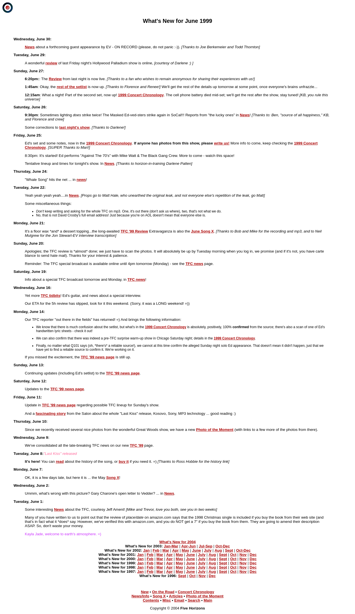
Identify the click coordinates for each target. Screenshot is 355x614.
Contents (151, 600)
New (145, 592)
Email (179, 600)
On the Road (163, 592)
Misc (166, 600)
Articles (176, 596)
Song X (159, 596)
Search (194, 600)
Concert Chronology (196, 592)
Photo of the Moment (205, 596)
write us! (222, 143)
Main (208, 600)
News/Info (140, 596)
